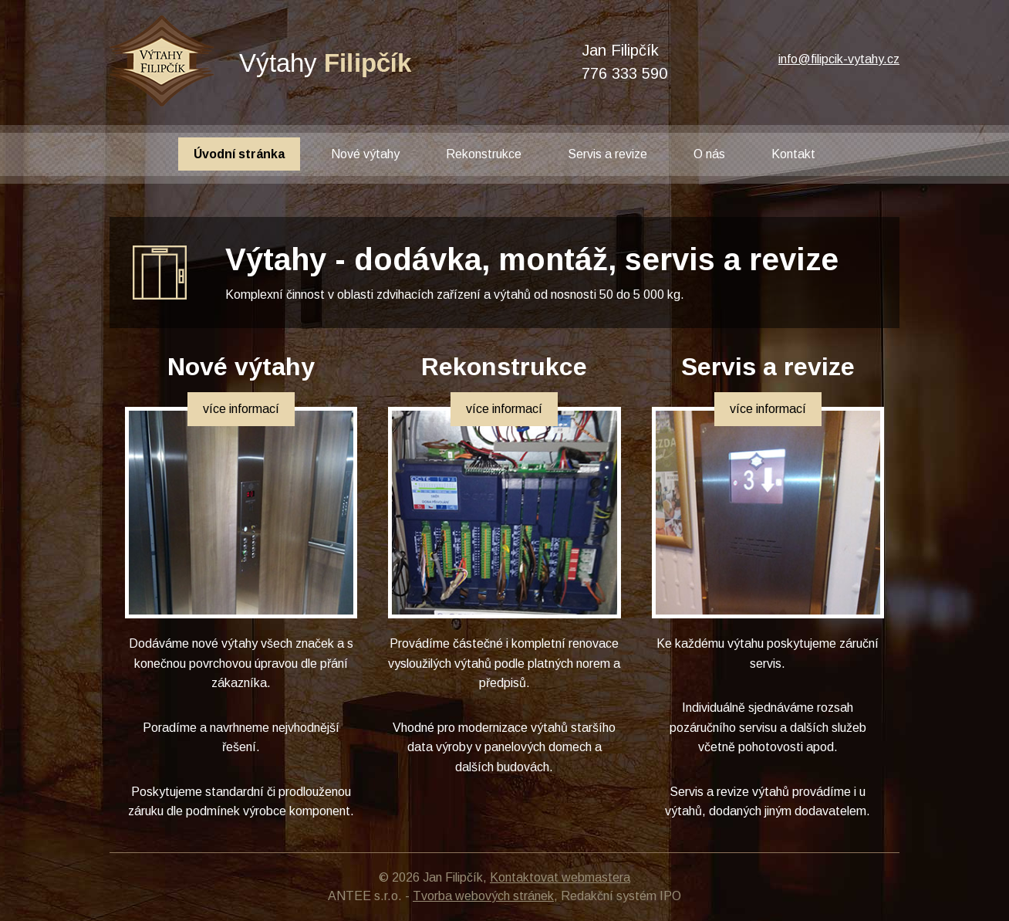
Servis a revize (607, 154)
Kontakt (793, 154)
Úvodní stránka (239, 154)
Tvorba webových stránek (483, 895)
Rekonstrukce (483, 154)
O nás (709, 154)
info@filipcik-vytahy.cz (838, 59)
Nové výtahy (365, 154)
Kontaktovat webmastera (560, 877)
